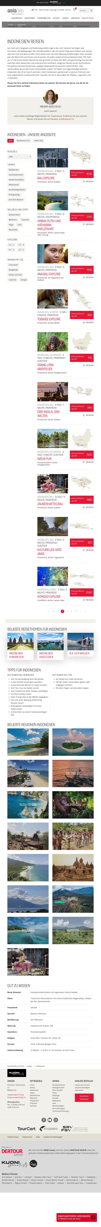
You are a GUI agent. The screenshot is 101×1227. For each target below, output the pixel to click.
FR (36, 10)
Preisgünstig (14, 229)
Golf (19, 259)
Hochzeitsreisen (16, 209)
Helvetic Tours (77, 1211)
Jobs (54, 1138)
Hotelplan (91, 1211)
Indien (32, 1122)
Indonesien (34, 1125)
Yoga (11, 259)
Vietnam (33, 1140)
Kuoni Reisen (23, 1214)
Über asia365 (44, 10)
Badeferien (30, 18)
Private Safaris (36, 1217)
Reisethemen (42, 61)
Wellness (13, 254)
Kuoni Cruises (37, 1214)
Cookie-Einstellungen (52, 1171)
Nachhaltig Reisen (17, 224)
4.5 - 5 (11, 284)
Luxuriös (12, 314)
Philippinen (34, 1135)
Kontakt (61, 10)
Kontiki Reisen (8, 1214)
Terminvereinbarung (60, 1146)
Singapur (75, 18)
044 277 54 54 (88, 18)
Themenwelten (43, 18)
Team (54, 1127)
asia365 (18, 1211)
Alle (10, 175)
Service (68, 10)
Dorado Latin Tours (43, 1211)
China (32, 1119)
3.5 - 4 (21, 279)
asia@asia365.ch (66, 153)
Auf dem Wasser (16, 234)
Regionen (68, 61)
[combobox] (19, 191)
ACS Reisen (7, 1211)
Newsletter (56, 1135)
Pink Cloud (50, 1217)
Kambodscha (35, 1130)
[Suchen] (84, 10)
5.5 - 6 (21, 284)
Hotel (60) (38, 175)
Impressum (27, 1171)
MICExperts (7, 1217)
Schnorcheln (14, 249)
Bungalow (13, 304)
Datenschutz (12, 1171)
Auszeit (56, 18)
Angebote (12, 61)
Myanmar (33, 1132)
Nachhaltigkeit (58, 1140)
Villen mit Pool (15, 309)
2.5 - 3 (11, 279)
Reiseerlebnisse (58, 1119)
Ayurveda (13, 264)
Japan (32, 1127)
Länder (65, 18)
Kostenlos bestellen (84, 1132)
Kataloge (53, 10)
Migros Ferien (21, 1217)
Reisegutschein (58, 1122)
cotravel (28, 1211)
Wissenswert (83, 61)
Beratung (27, 61)
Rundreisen (17, 18)
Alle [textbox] (11, 191)
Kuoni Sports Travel (54, 1214)
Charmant (13, 299)
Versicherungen (58, 1143)
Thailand (33, 1138)
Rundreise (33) (23, 175)
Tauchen (25, 254)
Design (24, 314)
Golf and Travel (61, 1211)
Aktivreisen (14, 219)
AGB (38, 1171)
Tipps (56, 61)
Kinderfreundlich (16, 214)
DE (33, 10)
